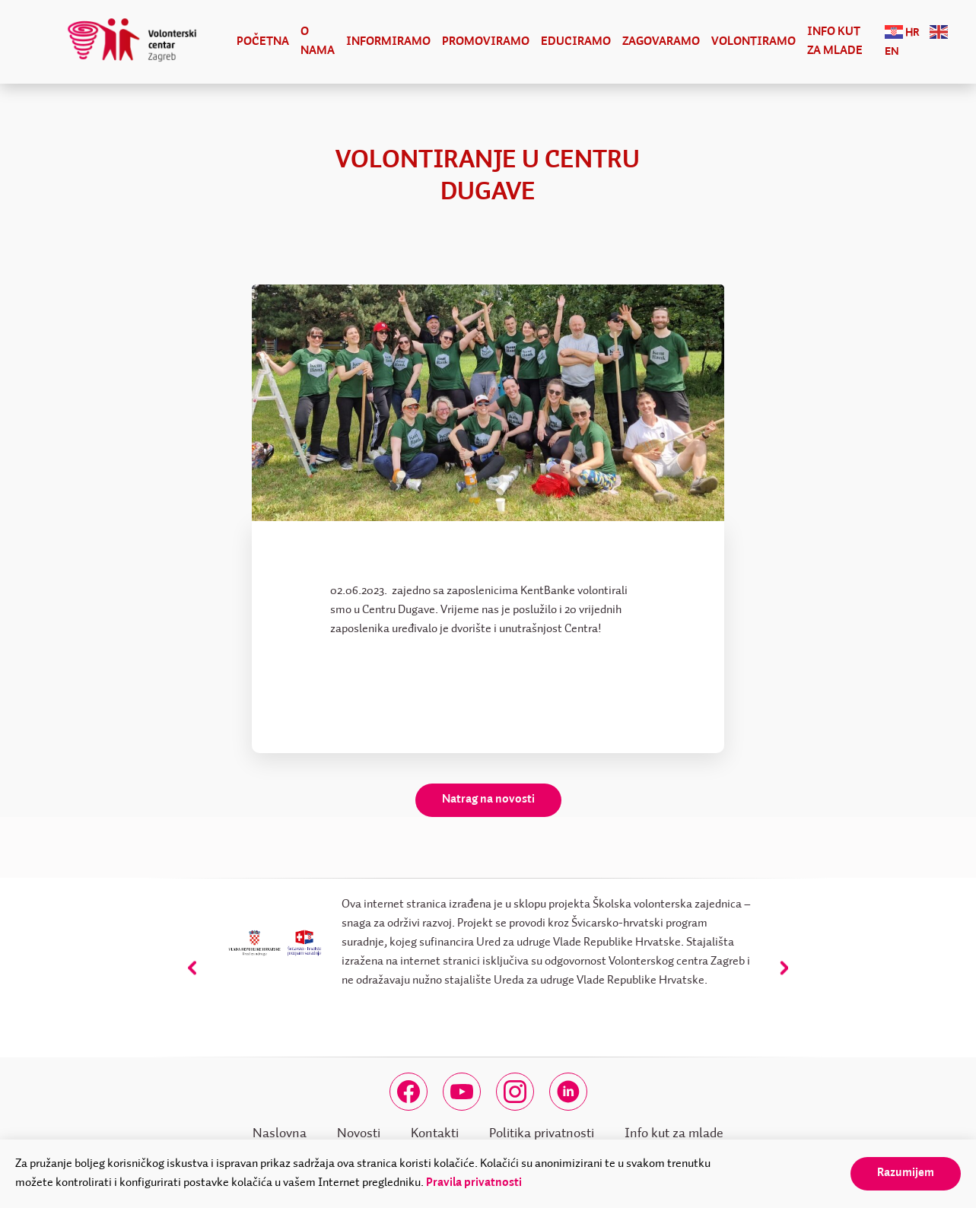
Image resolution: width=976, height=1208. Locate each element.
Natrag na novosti (488, 799)
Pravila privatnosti (474, 1183)
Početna (263, 42)
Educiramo (576, 42)
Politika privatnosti (541, 1133)
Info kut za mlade (835, 41)
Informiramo (388, 42)
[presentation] (192, 967)
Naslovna (280, 1133)
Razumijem (905, 1173)
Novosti (358, 1133)
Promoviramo (485, 42)
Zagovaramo (661, 42)
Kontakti (435, 1133)
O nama (317, 41)
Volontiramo (753, 42)
